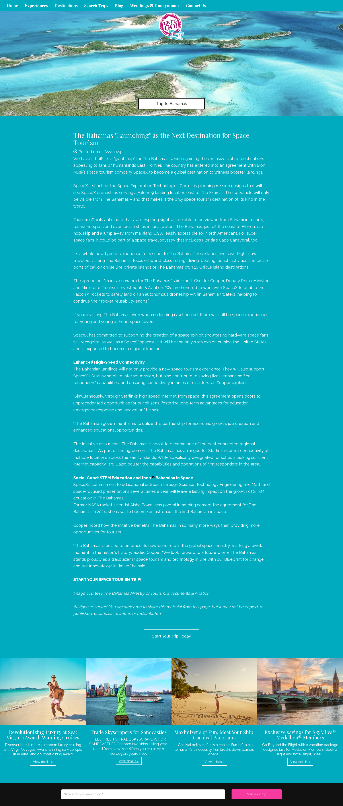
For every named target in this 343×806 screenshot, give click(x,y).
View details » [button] (43, 762)
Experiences (36, 5)
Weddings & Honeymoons (154, 5)
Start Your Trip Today (171, 636)
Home (12, 5)
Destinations (66, 5)
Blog (119, 5)
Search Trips (96, 5)
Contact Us (196, 5)
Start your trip (256, 794)
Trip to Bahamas (171, 103)
